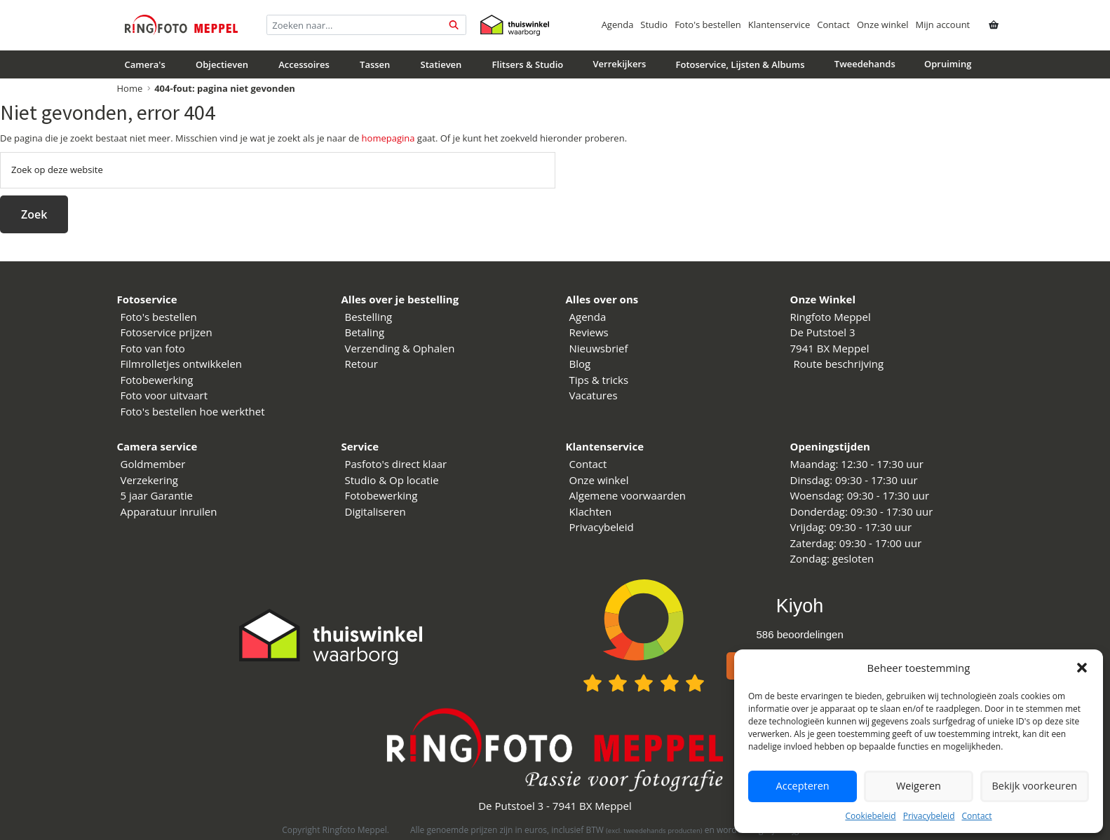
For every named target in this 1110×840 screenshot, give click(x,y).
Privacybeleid (929, 816)
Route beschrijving (839, 364)
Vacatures (593, 395)
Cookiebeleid (870, 816)
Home (130, 88)
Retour (361, 364)
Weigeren (918, 786)
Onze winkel (883, 24)
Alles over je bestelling (400, 299)
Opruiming (947, 63)
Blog (580, 364)
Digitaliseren (375, 511)
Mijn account (943, 24)
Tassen (375, 64)
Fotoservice (147, 299)
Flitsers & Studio (528, 64)
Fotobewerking (157, 380)
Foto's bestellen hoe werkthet (193, 411)
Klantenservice (779, 24)
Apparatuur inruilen (169, 511)
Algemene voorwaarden (627, 495)
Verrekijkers (619, 63)
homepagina (388, 138)
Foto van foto (153, 348)
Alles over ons (602, 299)
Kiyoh (800, 606)
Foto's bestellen (708, 24)
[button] (1082, 668)
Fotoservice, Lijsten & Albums (740, 64)
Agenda (618, 24)
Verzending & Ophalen (400, 348)
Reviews (589, 332)
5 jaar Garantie (157, 495)
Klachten (590, 511)
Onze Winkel (823, 299)
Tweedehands (864, 63)
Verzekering (150, 480)
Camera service (157, 446)
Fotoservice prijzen (166, 332)
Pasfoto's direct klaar (396, 464)
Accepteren (802, 786)
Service (360, 446)
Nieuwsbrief (598, 348)
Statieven (441, 64)
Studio (654, 24)
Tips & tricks (599, 380)
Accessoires (304, 64)
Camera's (145, 64)
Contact (976, 816)
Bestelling (369, 317)
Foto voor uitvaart (164, 395)
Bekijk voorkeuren (1034, 786)
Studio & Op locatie (392, 480)
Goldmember (153, 464)
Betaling (365, 332)
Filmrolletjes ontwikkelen (182, 364)
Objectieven (222, 64)
